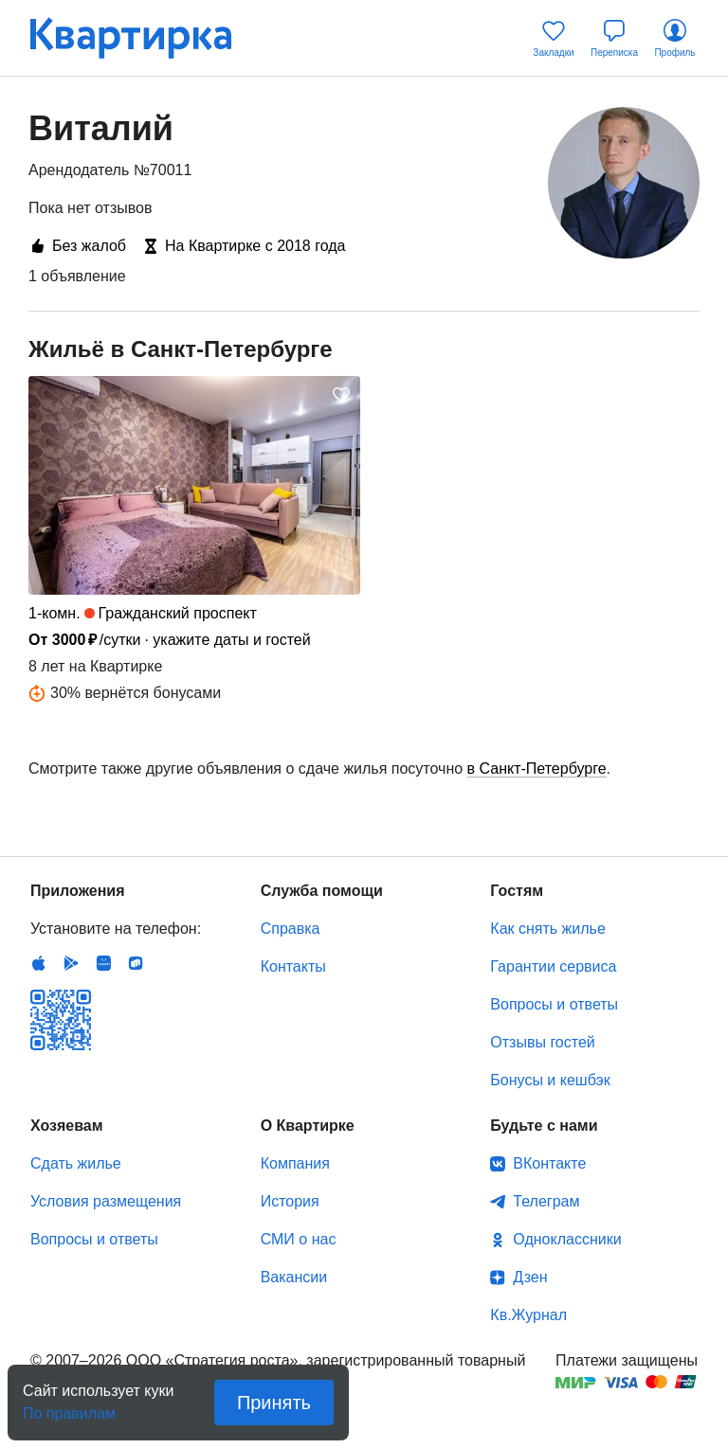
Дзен (530, 1277)
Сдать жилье (75, 1163)
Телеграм (546, 1201)
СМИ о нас (299, 1239)
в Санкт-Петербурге (537, 768)
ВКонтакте (549, 1163)
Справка (290, 929)
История (290, 1201)
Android (71, 963)
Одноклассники (567, 1239)
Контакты (293, 966)
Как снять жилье (547, 929)
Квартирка (144, 38)
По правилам (69, 1407)
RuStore (135, 963)
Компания (295, 1163)
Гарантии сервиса (553, 966)
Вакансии (294, 1277)
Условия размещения (105, 1201)
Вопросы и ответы (554, 1004)
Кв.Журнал (528, 1315)
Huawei (103, 963)
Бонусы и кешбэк (550, 1080)
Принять (274, 1402)
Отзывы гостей (542, 1042)
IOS (38, 963)
